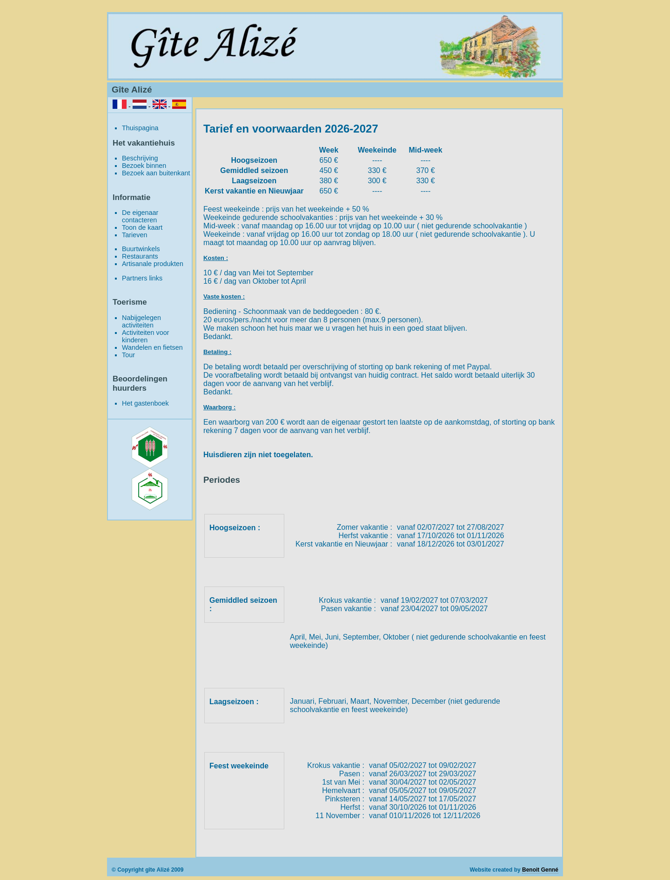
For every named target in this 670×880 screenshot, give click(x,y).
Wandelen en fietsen (152, 347)
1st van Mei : (343, 782)
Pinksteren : (344, 799)
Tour (128, 355)
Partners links (142, 278)
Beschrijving (140, 158)
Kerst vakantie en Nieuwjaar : (343, 544)
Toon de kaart (142, 227)
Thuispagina (140, 128)
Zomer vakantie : (364, 527)
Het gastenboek (145, 403)
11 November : (339, 816)
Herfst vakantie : (365, 536)
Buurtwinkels (141, 249)
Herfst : (352, 807)
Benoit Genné (540, 870)
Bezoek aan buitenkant (156, 173)
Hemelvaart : (343, 790)
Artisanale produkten (152, 263)
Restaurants (140, 256)
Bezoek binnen (144, 165)
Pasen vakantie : (348, 609)
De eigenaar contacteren (140, 216)
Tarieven (134, 235)
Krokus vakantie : (347, 600)
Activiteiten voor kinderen (145, 336)
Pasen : (351, 774)
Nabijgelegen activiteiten (141, 321)
